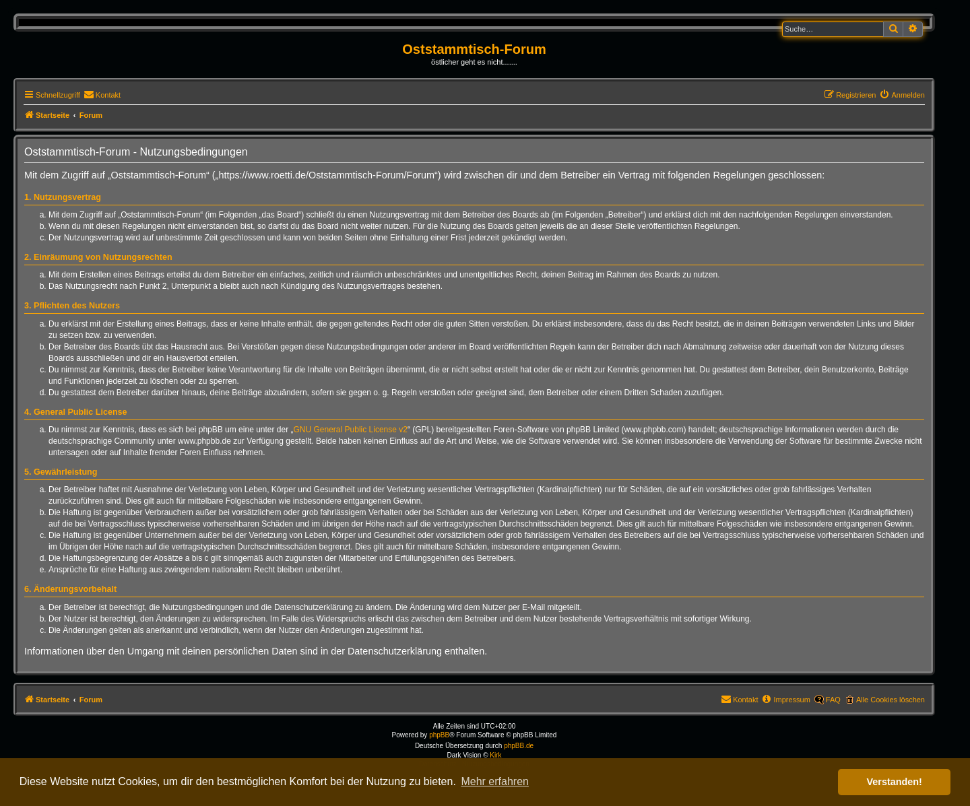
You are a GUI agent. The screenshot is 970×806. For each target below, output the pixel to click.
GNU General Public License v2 (351, 429)
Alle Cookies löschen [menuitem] (890, 700)
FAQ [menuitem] (833, 700)
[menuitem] (102, 95)
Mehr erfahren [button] (495, 781)
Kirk (495, 755)
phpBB (439, 735)
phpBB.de (519, 745)
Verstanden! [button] (894, 781)
